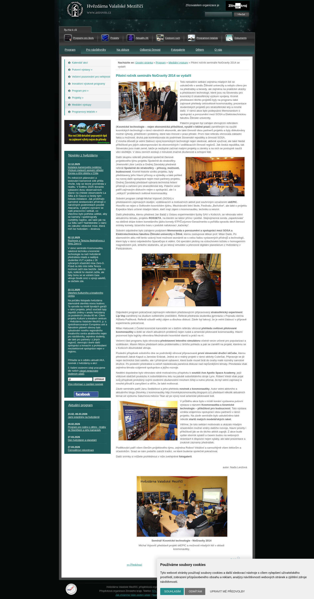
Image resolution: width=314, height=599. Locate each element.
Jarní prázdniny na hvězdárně (84, 417)
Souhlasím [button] (172, 591)
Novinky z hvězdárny (83, 155)
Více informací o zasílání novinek (85, 384)
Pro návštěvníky (96, 49)
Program (70, 49)
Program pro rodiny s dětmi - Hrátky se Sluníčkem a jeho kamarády (87, 429)
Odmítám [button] (195, 591)
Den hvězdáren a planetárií (82, 440)
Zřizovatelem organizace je (202, 5)
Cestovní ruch (172, 38)
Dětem (200, 49)
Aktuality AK (142, 38)
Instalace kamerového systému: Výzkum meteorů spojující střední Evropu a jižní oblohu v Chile (85, 170)
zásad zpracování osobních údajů (83, 372)
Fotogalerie (178, 49)
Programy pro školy (83, 38)
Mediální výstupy (178, 62)
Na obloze (123, 49)
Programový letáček (207, 38)
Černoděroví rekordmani (81, 450)
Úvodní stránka (144, 62)
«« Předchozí (134, 564)
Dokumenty (240, 38)
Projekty (114, 38)
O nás (218, 49)
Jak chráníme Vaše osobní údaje (133, 595)
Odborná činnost (150, 49)
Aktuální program (80, 405)
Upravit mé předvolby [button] (227, 591)
